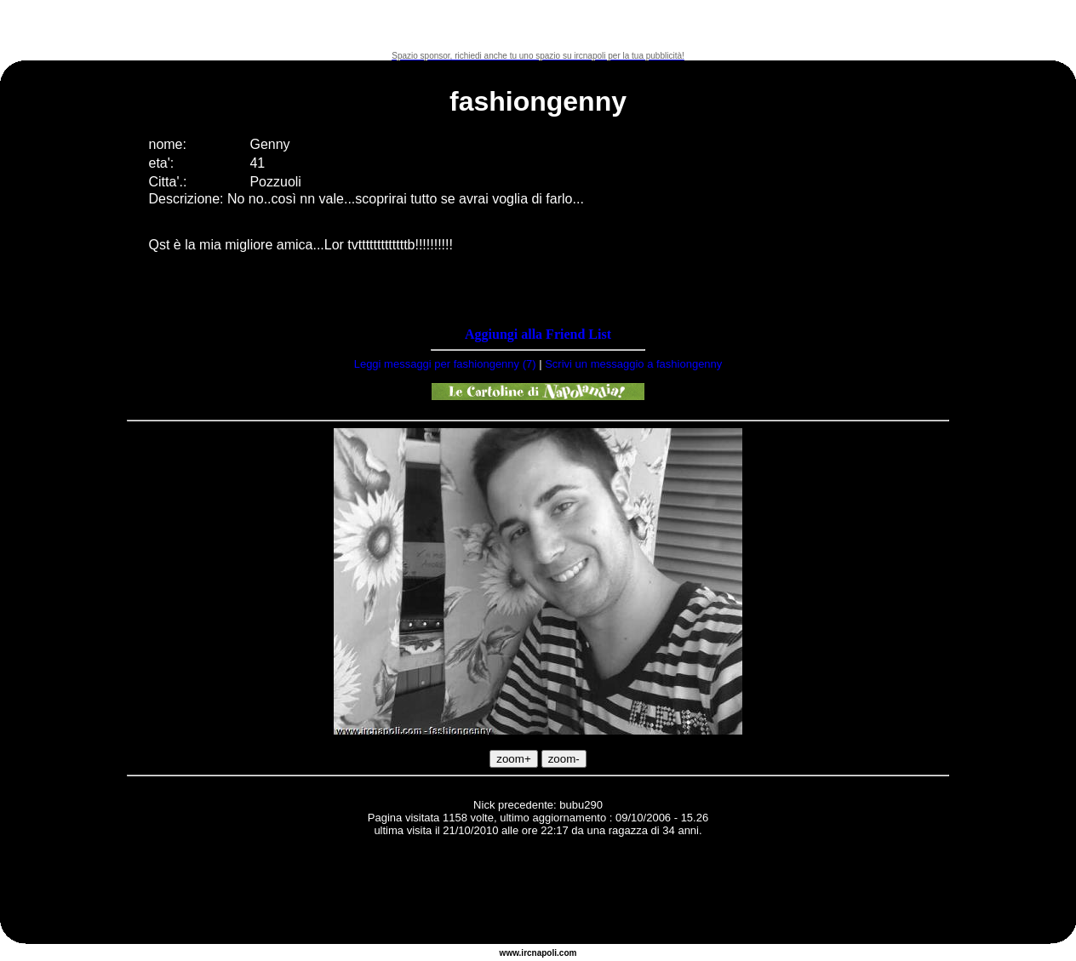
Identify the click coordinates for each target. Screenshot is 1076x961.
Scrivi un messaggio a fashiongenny (633, 364)
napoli (544, 953)
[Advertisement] (538, 25)
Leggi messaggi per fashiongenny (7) (445, 364)
